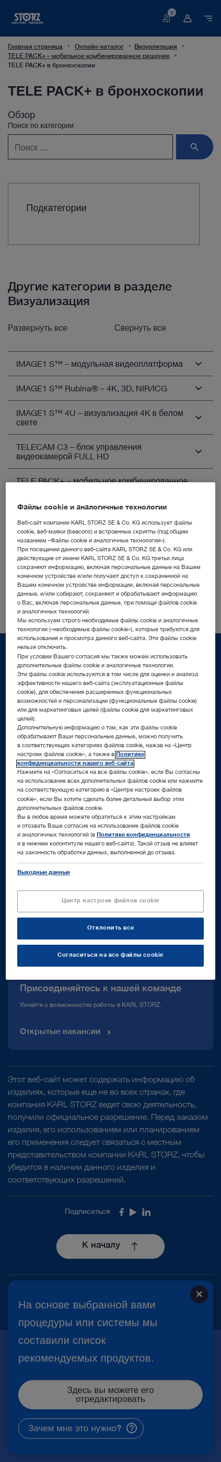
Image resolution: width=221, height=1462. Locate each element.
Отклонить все (110, 928)
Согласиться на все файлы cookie (110, 955)
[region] (111, 731)
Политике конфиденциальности (143, 835)
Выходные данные (43, 873)
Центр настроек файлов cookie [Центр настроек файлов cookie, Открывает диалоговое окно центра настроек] (110, 901)
